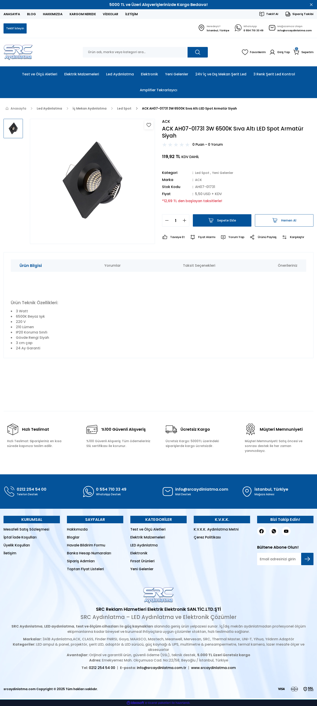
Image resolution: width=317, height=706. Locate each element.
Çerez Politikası (207, 538)
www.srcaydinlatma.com (213, 668)
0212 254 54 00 (102, 668)
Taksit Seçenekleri (199, 266)
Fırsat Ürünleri (142, 562)
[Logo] (18, 52)
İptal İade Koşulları (20, 538)
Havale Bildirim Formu (86, 546)
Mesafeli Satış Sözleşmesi (26, 530)
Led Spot (203, 173)
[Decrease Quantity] (165, 221)
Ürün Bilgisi (31, 266)
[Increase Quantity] (185, 221)
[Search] (145, 52)
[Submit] (307, 560)
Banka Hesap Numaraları (89, 554)
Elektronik (138, 554)
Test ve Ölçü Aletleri (148, 530)
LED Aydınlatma (144, 546)
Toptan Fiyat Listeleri (85, 570)
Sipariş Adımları (81, 562)
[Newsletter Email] (285, 560)
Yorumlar (112, 266)
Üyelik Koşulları (17, 546)
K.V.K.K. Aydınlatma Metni (216, 530)
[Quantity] (175, 221)
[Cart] (303, 53)
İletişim (10, 554)
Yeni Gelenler (224, 173)
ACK (199, 180)
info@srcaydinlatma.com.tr (161, 668)
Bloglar (73, 538)
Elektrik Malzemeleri (147, 538)
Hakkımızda (77, 530)
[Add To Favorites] (148, 125)
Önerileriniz (287, 266)
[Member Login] (278, 53)
